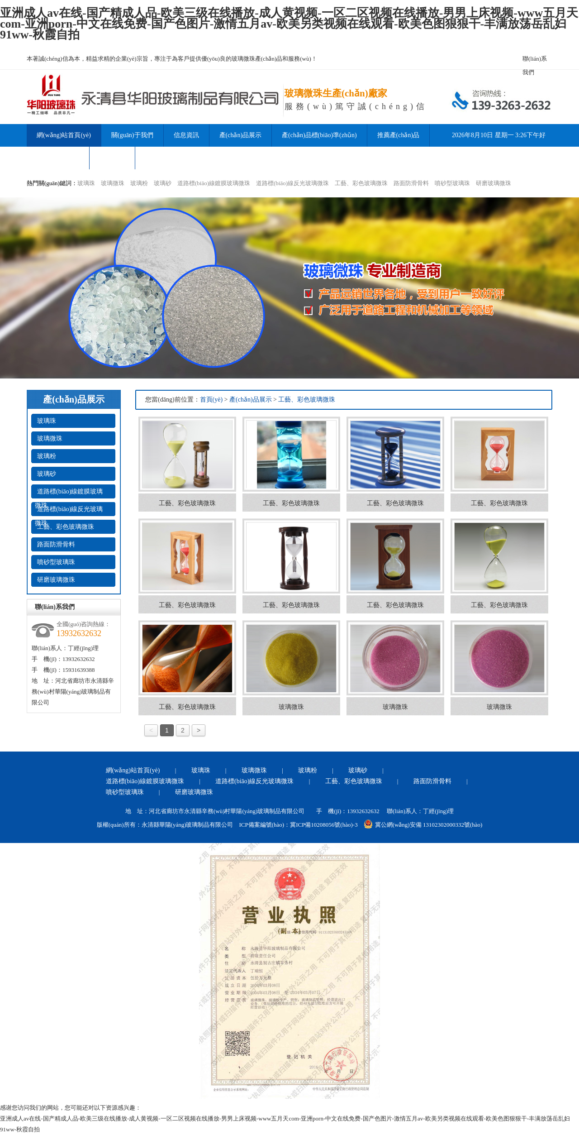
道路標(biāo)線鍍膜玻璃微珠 (213, 183)
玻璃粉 (139, 183)
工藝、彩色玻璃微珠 (361, 183)
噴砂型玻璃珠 (452, 183)
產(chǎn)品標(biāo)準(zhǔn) (319, 135)
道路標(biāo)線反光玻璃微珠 (292, 183)
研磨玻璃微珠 (493, 183)
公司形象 (112, 157)
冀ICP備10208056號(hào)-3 (324, 824)
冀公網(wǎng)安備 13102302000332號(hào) (423, 824)
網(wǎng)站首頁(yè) (133, 770)
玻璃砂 (162, 183)
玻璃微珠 (112, 183)
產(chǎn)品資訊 (58, 157)
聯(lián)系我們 (534, 60)
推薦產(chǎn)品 (398, 135)
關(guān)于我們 (132, 135)
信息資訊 (186, 135)
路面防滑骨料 (411, 183)
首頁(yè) (211, 399)
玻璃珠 (86, 183)
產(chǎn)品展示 (240, 135)
